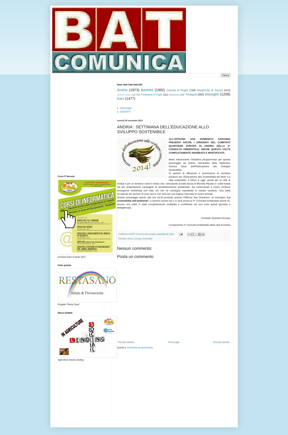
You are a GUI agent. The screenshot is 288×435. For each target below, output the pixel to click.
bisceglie (212, 94)
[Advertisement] (160, 360)
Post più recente (126, 342)
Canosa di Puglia (177, 90)
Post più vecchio (221, 342)
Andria (122, 90)
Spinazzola (174, 95)
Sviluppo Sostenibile (143, 238)
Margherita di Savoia (210, 90)
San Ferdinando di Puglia (149, 94)
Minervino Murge (124, 95)
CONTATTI (125, 111)
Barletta (147, 90)
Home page (125, 108)
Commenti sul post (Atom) (140, 347)
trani (120, 98)
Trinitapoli (191, 94)
